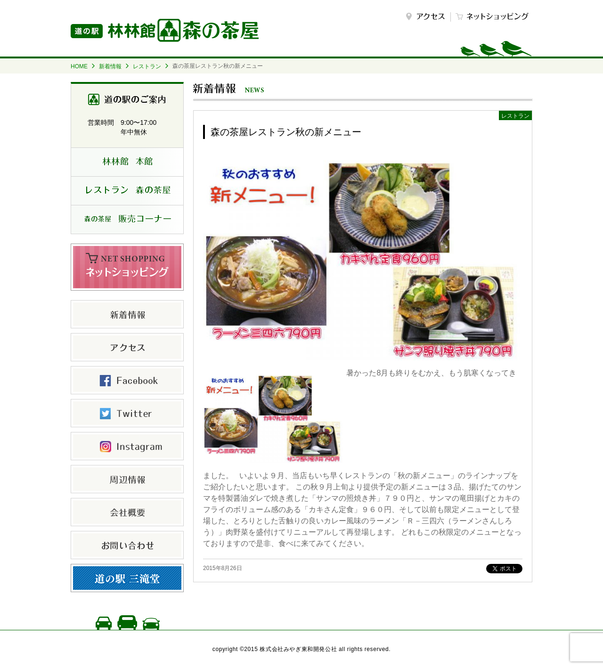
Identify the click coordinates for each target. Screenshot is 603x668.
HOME (79, 66)
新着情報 (110, 66)
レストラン (147, 66)
